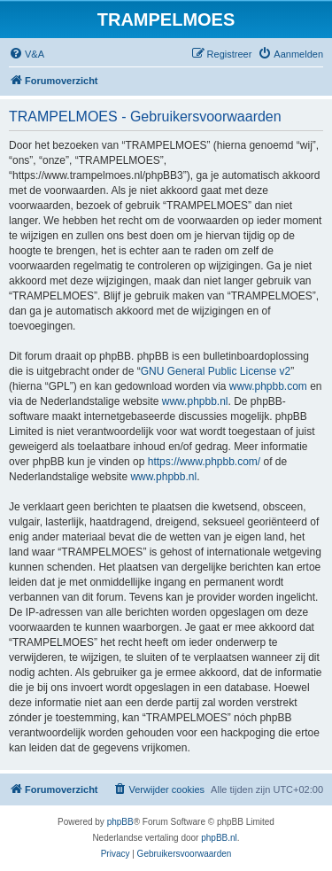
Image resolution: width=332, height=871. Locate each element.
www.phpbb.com (268, 386)
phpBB (120, 822)
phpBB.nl (219, 838)
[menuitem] (26, 54)
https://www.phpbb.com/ (204, 461)
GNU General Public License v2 (215, 371)
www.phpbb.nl (195, 401)
